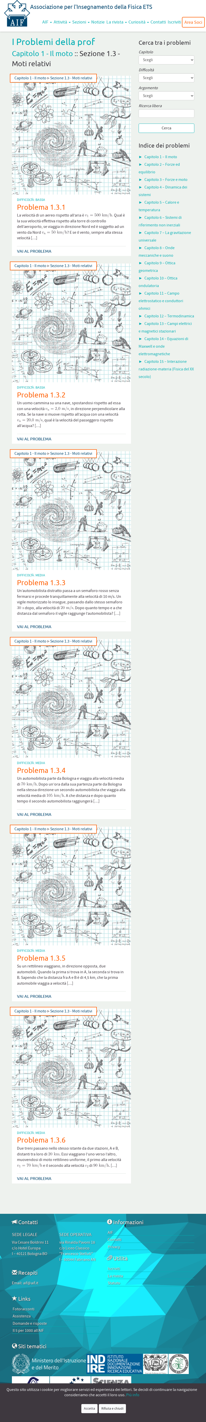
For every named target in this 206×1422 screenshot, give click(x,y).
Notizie (98, 22)
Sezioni (81, 22)
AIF (47, 22)
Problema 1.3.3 (41, 582)
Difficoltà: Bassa (31, 200)
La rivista (116, 22)
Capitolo (146, 52)
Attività (62, 22)
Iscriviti (174, 22)
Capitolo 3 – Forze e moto (166, 179)
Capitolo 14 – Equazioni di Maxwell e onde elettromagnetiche (164, 346)
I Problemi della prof (53, 41)
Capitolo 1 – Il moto (160, 156)
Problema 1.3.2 (41, 395)
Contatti (158, 22)
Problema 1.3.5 (41, 958)
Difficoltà (146, 70)
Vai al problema (34, 251)
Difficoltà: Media (31, 575)
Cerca (166, 128)
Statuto (114, 1283)
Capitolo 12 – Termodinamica (169, 316)
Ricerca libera (150, 106)
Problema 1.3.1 (41, 207)
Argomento (148, 88)
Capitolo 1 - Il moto (42, 53)
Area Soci (193, 22)
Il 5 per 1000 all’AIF (28, 1330)
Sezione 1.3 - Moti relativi (71, 78)
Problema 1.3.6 (41, 1140)
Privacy (114, 1246)
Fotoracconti (23, 1309)
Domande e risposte (30, 1323)
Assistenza (22, 1316)
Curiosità (138, 22)
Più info (132, 1394)
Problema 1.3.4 (41, 770)
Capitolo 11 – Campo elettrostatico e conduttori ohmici (161, 301)
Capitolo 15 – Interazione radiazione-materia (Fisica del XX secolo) (166, 369)
